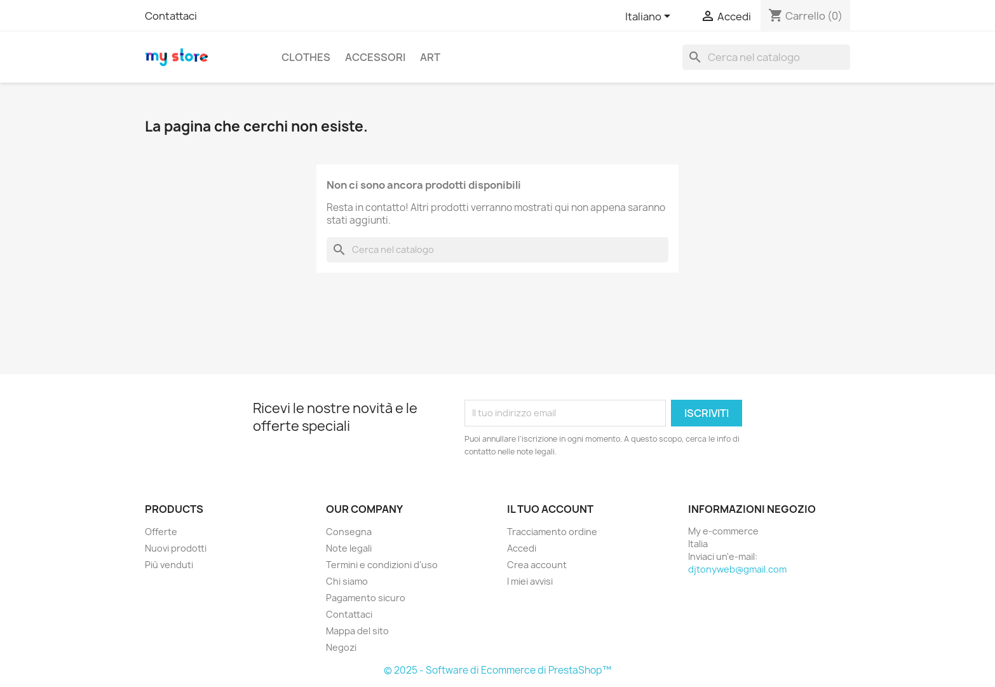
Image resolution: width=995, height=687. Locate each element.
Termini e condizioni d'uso (382, 565)
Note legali (349, 548)
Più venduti (169, 565)
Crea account (537, 565)
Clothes (305, 57)
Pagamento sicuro (365, 598)
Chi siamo (347, 581)
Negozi (341, 647)
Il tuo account (550, 509)
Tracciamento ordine (552, 532)
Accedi (521, 548)
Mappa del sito (357, 631)
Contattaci (171, 16)
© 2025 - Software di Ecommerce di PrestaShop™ (497, 670)
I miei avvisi (530, 581)
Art (430, 57)
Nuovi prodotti (175, 548)
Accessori (375, 57)
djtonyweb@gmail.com (737, 569)
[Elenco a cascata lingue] (650, 17)
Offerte (161, 532)
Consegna (349, 532)
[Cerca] (766, 57)
